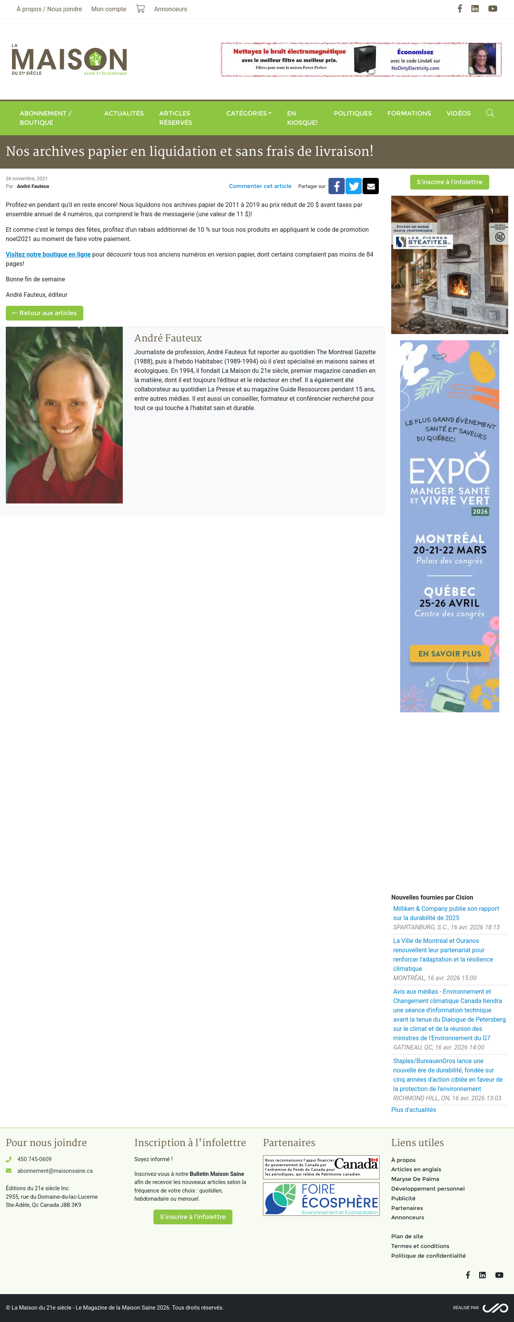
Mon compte (108, 9)
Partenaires (407, 1208)
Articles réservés (175, 118)
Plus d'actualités (413, 1109)
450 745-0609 (34, 1159)
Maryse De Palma (415, 1178)
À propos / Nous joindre (49, 9)
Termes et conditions (420, 1246)
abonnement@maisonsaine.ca (55, 1171)
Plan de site (407, 1236)
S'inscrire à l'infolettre (450, 182)
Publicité (403, 1198)
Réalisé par (466, 1307)
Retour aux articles (44, 313)
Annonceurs (407, 1217)
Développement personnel (428, 1188)
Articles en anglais (416, 1169)
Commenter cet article (260, 186)
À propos (403, 1160)
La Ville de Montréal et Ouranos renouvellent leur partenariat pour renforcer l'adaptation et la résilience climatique (443, 954)
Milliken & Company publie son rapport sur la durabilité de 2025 (446, 913)
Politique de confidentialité (428, 1255)
